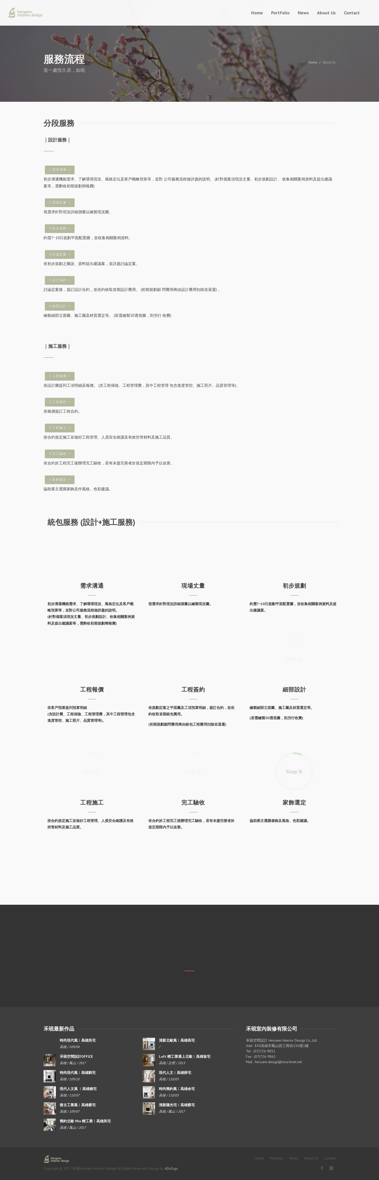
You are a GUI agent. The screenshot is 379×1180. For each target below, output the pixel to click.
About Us (311, 1158)
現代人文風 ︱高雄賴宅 (78, 1088)
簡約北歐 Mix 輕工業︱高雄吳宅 (85, 1121)
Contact (329, 1158)
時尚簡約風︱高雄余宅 (177, 1088)
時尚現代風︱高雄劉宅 (78, 1072)
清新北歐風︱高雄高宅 (177, 1040)
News (294, 1158)
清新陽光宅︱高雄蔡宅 (177, 1105)
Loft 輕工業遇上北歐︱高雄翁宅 (184, 1056)
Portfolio (276, 1158)
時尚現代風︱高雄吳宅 (78, 1040)
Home (313, 62)
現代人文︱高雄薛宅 (175, 1072)
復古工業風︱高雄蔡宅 (78, 1105)
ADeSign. (172, 1168)
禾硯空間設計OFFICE (76, 1056)
